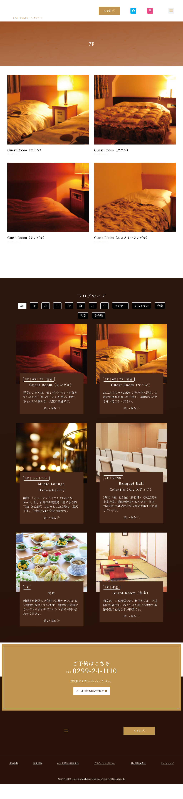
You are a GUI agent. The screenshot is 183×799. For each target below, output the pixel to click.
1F (57, 306)
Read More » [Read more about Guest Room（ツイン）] (14, 154)
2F (80, 306)
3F (103, 306)
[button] (171, 11)
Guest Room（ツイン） (25, 150)
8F (58, 318)
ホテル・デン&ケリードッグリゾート (28, 17)
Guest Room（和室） (131, 607)
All (35, 306)
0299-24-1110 (91, 685)
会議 (146, 318)
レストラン (117, 318)
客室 (77, 330)
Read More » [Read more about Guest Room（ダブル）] (101, 154)
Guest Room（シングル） (26, 237)
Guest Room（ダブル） (112, 150)
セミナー (85, 318)
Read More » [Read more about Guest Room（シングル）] (14, 241)
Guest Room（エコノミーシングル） (121, 237)
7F (35, 318)
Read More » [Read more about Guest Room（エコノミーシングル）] (101, 241)
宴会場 (104, 330)
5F (125, 306)
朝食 (51, 607)
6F (148, 306)
